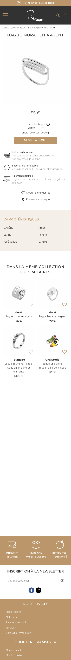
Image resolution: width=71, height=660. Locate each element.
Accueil (6, 27)
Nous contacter (14, 650)
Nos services (35, 604)
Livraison (11, 627)
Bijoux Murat (26, 27)
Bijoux (15, 27)
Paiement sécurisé (16, 622)
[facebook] (31, 592)
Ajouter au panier (35, 140)
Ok (62, 580)
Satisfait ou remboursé (18, 633)
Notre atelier (12, 617)
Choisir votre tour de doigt (35, 132)
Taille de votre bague (35, 124)
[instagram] (38, 592)
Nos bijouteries (14, 655)
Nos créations (13, 611)
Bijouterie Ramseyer (35, 642)
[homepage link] (35, 16)
